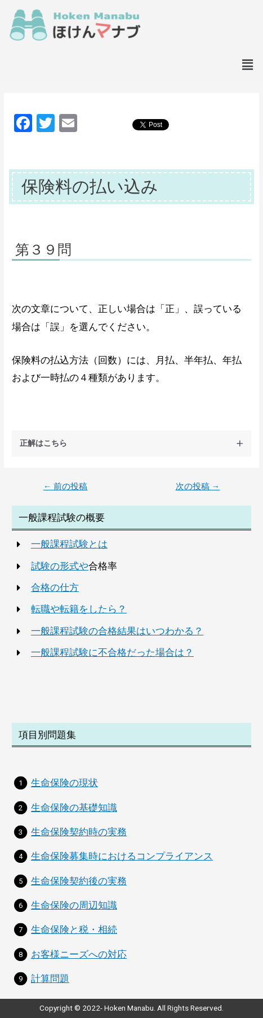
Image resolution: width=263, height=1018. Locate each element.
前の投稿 (65, 486)
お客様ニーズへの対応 (79, 954)
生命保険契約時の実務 (79, 831)
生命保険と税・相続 (74, 929)
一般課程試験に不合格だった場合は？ (112, 652)
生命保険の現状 (64, 782)
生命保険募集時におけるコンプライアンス (122, 856)
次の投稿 (198, 486)
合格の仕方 (55, 587)
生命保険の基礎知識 (74, 807)
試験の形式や (59, 566)
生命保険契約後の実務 (79, 881)
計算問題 (50, 978)
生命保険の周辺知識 (74, 905)
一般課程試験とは (69, 544)
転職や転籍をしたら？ (79, 609)
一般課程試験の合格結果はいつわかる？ (117, 631)
